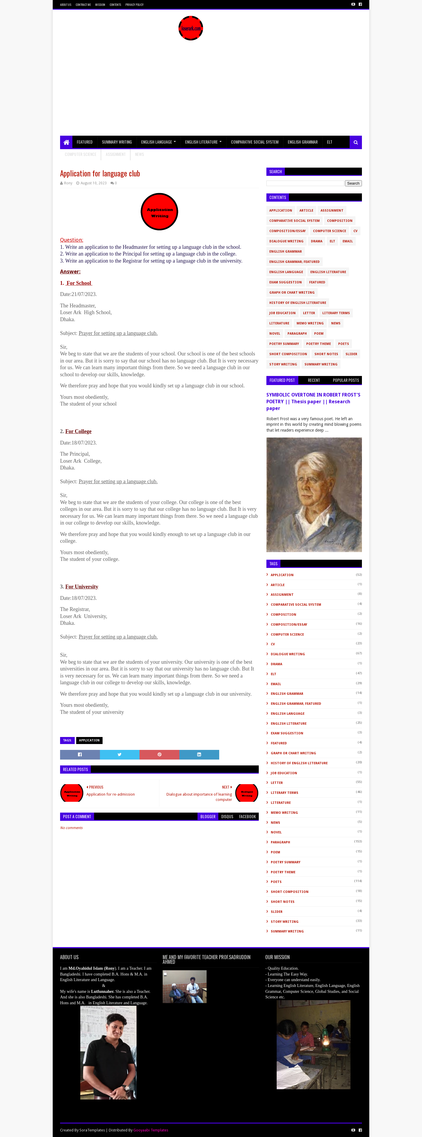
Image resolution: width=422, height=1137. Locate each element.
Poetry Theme (318, 344)
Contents (115, 4)
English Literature (201, 142)
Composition (340, 221)
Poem (319, 334)
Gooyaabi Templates (150, 1130)
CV (355, 231)
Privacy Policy (134, 4)
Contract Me (83, 4)
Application (89, 740)
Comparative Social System (254, 142)
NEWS (139, 154)
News (336, 323)
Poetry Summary (284, 344)
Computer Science (80, 154)
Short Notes (326, 354)
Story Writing (283, 364)
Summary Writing (117, 142)
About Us (65, 4)
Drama (316, 241)
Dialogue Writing (286, 241)
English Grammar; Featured (294, 262)
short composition (288, 354)
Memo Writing (310, 323)
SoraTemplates (92, 1130)
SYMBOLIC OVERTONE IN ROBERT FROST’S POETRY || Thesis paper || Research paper (313, 401)
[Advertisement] (211, 92)
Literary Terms (336, 313)
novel (274, 334)
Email (348, 241)
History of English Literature (297, 303)
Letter (309, 313)
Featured (85, 142)
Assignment (116, 154)
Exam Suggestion (285, 282)
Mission (100, 4)
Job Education (282, 313)
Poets (343, 344)
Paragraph (297, 334)
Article (306, 210)
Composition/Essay (287, 231)
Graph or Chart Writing (292, 293)
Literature (279, 323)
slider (351, 354)
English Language (156, 142)
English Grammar (303, 142)
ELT (329, 142)
